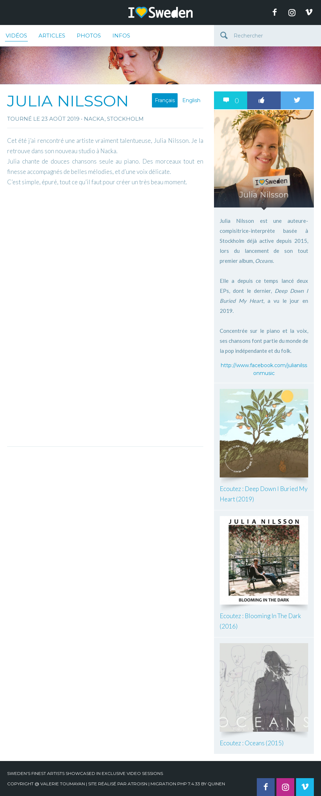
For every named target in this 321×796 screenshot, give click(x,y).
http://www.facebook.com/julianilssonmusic (264, 369)
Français (165, 100)
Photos (89, 35)
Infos (121, 35)
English (191, 100)
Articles (52, 35)
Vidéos (16, 36)
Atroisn (137, 783)
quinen (216, 783)
